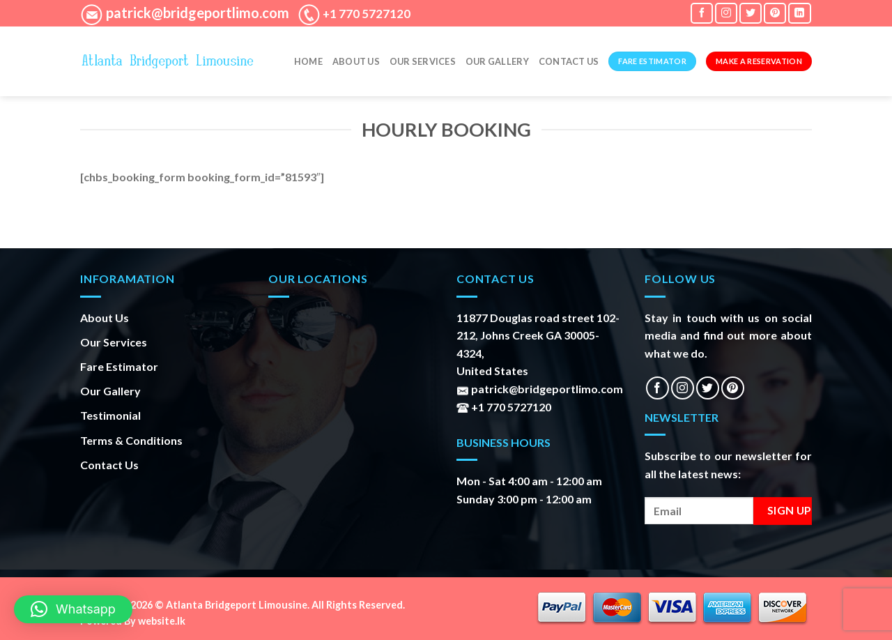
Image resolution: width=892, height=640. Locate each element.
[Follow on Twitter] (750, 13)
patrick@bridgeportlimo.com (196, 12)
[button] (73, 609)
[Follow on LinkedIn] (799, 13)
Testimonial (110, 415)
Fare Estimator (119, 366)
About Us (356, 61)
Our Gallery (110, 390)
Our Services (423, 61)
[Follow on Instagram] (726, 13)
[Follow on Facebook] (702, 13)
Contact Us (569, 61)
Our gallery (497, 61)
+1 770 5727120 (365, 13)
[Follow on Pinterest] (775, 13)
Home (308, 61)
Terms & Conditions (131, 440)
